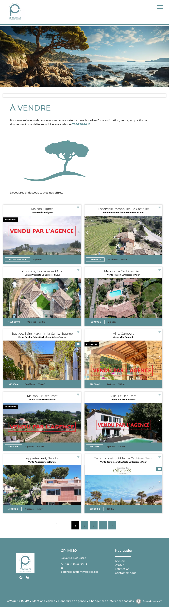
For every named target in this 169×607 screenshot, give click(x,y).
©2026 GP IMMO (18, 601)
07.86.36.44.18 (80, 124)
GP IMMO (69, 551)
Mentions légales (43, 601)
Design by (152, 601)
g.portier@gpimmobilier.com (80, 571)
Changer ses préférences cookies (111, 601)
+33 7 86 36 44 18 (76, 563)
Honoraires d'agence (72, 601)
